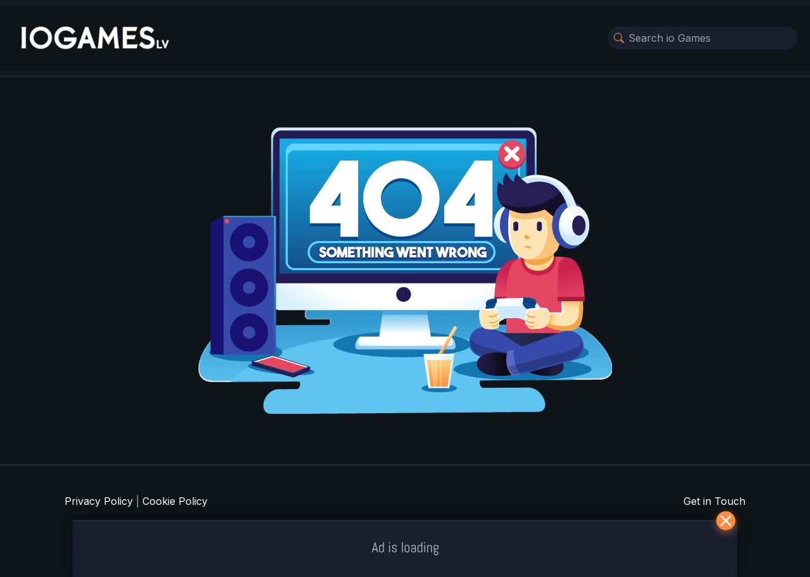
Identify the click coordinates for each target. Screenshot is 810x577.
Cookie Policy (175, 501)
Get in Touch (714, 501)
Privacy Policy (99, 501)
